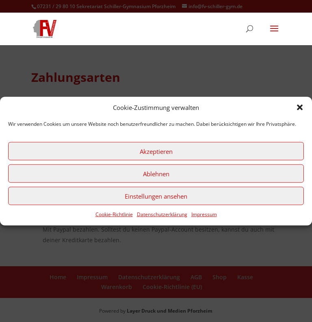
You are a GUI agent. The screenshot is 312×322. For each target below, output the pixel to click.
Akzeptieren (156, 151)
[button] (300, 107)
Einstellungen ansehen (156, 196)
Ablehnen (156, 174)
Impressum (204, 214)
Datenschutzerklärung (162, 214)
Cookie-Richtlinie (114, 214)
